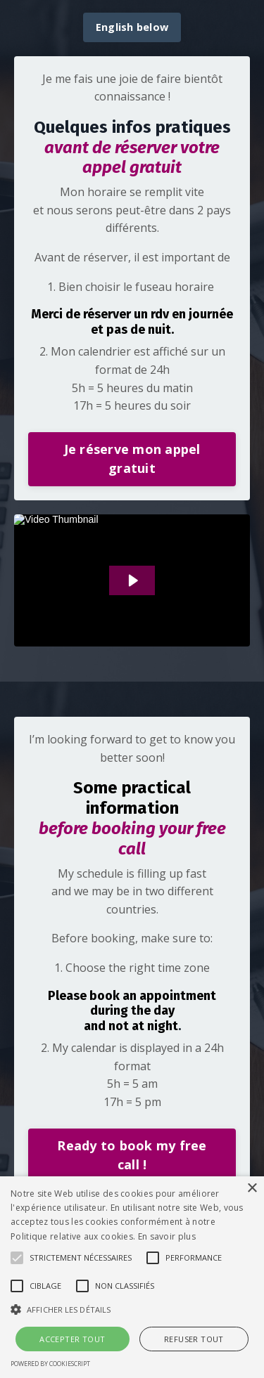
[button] (17, 1258)
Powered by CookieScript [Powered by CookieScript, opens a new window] (50, 1363)
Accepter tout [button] (72, 1339)
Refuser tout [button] (194, 1339)
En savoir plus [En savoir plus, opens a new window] (167, 1236)
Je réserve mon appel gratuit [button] (132, 458)
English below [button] (132, 27)
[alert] (132, 1277)
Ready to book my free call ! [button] (131, 1155)
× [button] (251, 1188)
